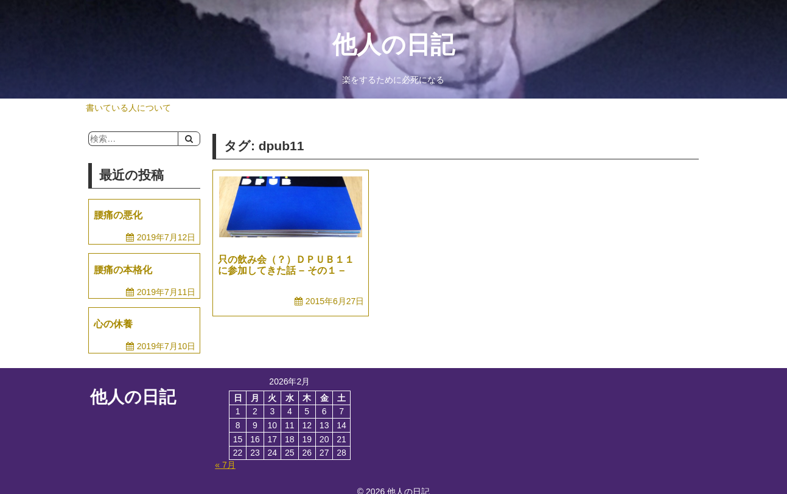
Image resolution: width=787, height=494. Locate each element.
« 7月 (225, 465)
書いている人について (128, 108)
